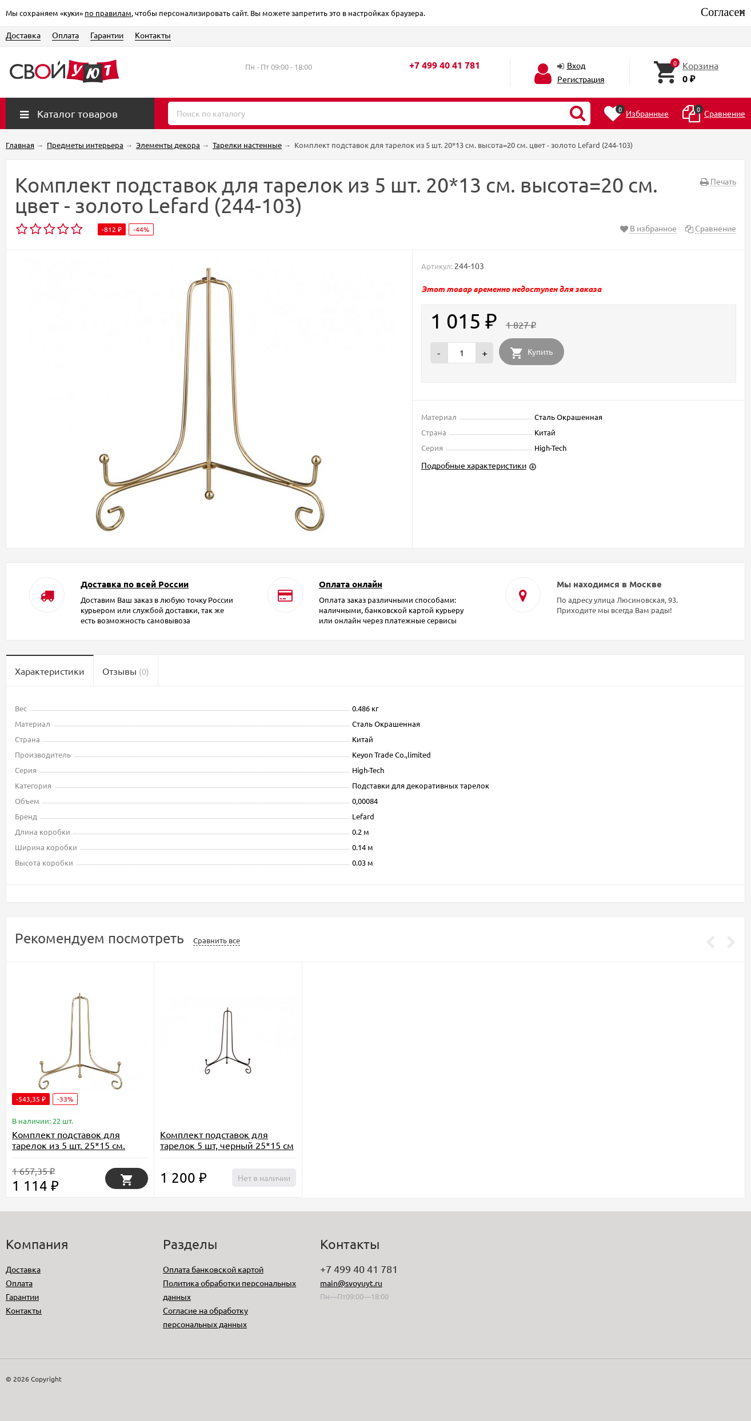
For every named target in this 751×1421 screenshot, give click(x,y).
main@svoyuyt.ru (351, 1283)
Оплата (65, 35)
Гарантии (106, 35)
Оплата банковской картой (213, 1269)
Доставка (23, 35)
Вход (576, 65)
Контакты (153, 35)
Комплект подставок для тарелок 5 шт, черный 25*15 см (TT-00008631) (227, 1145)
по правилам (108, 13)
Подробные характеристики (473, 465)
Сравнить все (216, 940)
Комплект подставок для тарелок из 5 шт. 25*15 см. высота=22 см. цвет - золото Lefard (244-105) (71, 1150)
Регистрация (581, 79)
